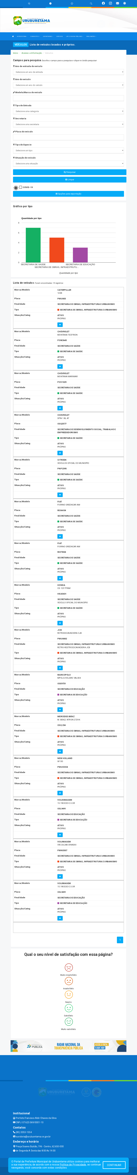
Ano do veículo (22, 79)
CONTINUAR (114, 1165)
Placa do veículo (23, 131)
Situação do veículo (24, 158)
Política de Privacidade (73, 1164)
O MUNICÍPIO (35, 36)
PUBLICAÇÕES (91, 36)
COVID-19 (28, 187)
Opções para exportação (68, 194)
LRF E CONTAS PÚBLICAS (74, 36)
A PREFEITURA (22, 36)
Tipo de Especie (22, 144)
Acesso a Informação (32, 53)
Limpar (69, 179)
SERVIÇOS (59, 36)
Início (15, 53)
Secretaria (19, 118)
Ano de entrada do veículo (27, 66)
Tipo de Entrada (22, 105)
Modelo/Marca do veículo (27, 92)
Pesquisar (70, 172)
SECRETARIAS (48, 36)
